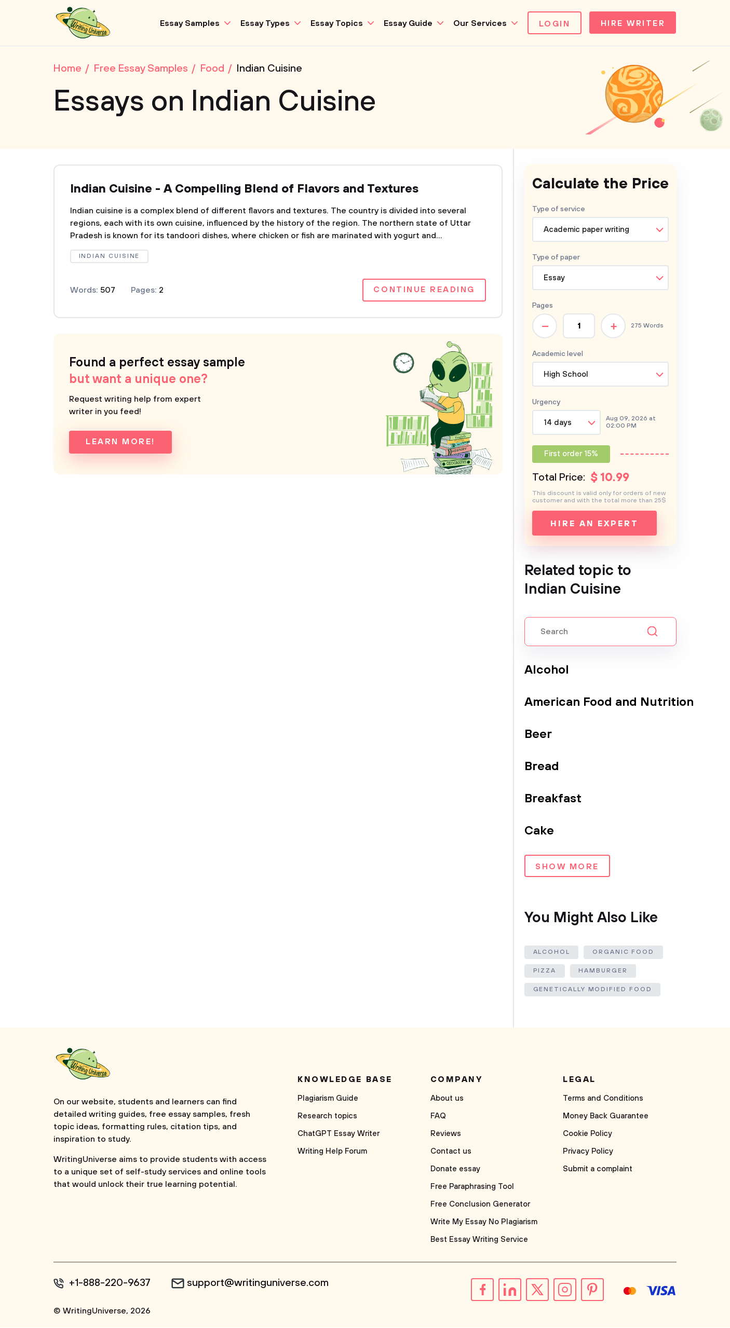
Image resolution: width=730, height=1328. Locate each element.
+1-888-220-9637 (111, 1284)
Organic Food (624, 953)
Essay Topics (333, 23)
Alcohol (547, 671)
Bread (542, 767)
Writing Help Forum (332, 1152)
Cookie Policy (587, 1135)
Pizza (545, 972)
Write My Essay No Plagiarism (483, 1223)
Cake (539, 832)
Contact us (450, 1152)
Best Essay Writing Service (479, 1240)
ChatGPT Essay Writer (339, 1135)
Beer (538, 735)
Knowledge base (345, 1080)
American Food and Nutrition (610, 703)
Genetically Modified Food (592, 990)
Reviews (445, 1135)
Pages (542, 306)
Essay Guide (405, 23)
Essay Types (262, 23)
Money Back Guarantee (605, 1117)
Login (551, 24)
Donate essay (455, 1170)
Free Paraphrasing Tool (472, 1188)
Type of (556, 258)
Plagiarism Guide (328, 1099)
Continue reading (424, 292)
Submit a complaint (597, 1170)
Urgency (546, 403)
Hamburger (603, 972)
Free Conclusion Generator (480, 1205)
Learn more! (120, 444)
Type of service (558, 210)
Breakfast (553, 799)
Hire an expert (594, 524)
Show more (567, 868)
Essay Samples (187, 23)
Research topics (327, 1117)
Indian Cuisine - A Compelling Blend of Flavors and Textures (248, 190)
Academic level (557, 355)
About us (447, 1099)
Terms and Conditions (603, 1099)
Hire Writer (631, 24)
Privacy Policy (588, 1152)
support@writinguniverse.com (260, 1284)
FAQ (438, 1117)
